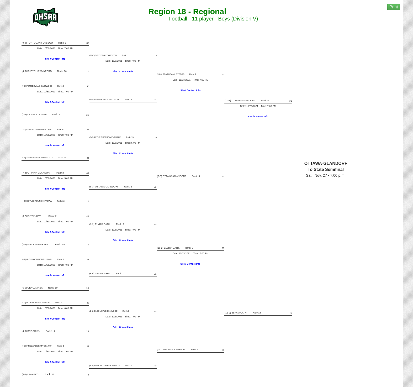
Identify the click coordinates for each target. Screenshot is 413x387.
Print (393, 7)
